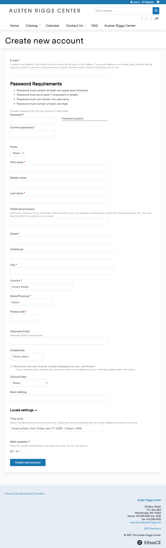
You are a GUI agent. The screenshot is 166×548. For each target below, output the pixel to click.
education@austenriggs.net (145, 522)
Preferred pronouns (22, 209)
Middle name (18, 177)
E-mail (14, 60)
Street (14, 233)
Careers (39, 493)
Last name (16, 193)
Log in (136, 2)
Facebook (143, 18)
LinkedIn (152, 18)
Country (15, 280)
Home (14, 26)
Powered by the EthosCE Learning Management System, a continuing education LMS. (149, 542)
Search (29, 493)
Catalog (32, 26)
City (12, 264)
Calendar (52, 26)
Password (16, 114)
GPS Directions (152, 528)
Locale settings (22, 410)
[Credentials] (22, 356)
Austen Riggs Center (120, 26)
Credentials (17, 350)
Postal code (17, 311)
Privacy (9, 493)
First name (16, 162)
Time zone (16, 418)
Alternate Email (19, 331)
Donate (19, 493)
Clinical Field (18, 376)
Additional (16, 249)
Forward (156, 18)
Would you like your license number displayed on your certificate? (54, 366)
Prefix (13, 147)
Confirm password (21, 127)
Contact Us (74, 26)
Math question (19, 441)
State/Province (19, 296)
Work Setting (18, 392)
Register (149, 2)
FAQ (94, 26)
